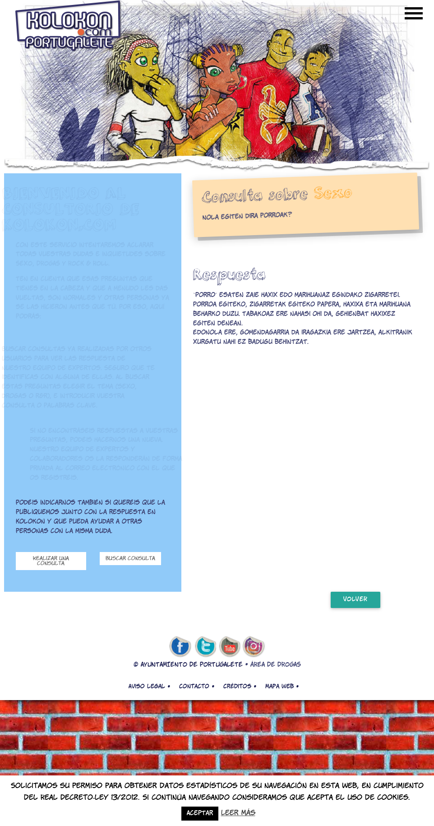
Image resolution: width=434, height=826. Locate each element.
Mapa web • (282, 686)
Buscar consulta (130, 558)
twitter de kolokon (205, 647)
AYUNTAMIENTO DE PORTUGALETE (192, 665)
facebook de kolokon (180, 647)
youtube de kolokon (229, 647)
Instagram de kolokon (254, 647)
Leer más (238, 813)
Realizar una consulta (51, 561)
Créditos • (239, 686)
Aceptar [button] (200, 814)
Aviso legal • (149, 686)
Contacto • (196, 686)
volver (355, 600)
